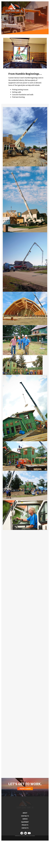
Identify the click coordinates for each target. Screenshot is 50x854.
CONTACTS (25, 839)
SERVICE (25, 830)
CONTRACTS (25, 827)
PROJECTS (25, 836)
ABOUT (25, 824)
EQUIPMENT (25, 833)
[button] (44, 8)
